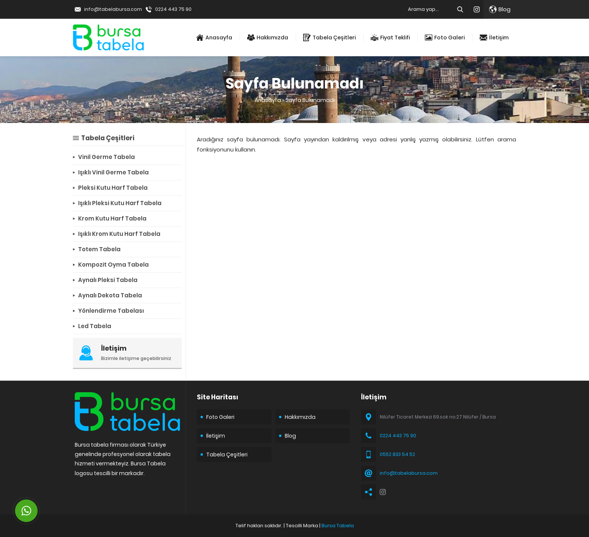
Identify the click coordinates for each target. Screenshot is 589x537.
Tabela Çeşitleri (329, 37)
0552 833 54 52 (397, 454)
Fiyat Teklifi (390, 37)
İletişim (494, 37)
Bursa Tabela (338, 525)
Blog (499, 9)
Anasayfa (214, 37)
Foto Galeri (445, 37)
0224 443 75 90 (173, 9)
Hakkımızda (267, 37)
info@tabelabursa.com (113, 9)
